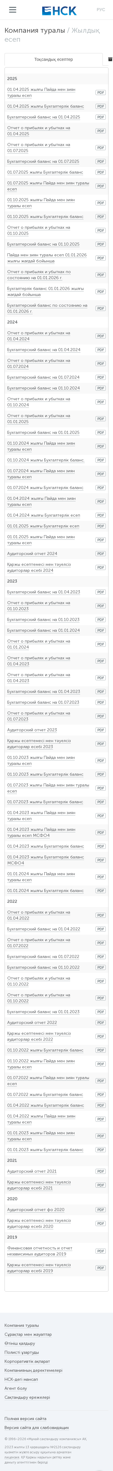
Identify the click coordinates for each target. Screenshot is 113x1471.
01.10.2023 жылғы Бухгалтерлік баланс (45, 774)
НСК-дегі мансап (21, 1379)
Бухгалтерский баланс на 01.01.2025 (43, 432)
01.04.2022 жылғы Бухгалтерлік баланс (45, 1105)
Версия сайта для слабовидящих (37, 1427)
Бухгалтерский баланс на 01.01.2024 (43, 630)
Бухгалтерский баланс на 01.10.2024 (43, 388)
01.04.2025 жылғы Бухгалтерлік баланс (45, 106)
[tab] (108, 59)
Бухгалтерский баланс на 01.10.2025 (43, 244)
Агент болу (16, 1388)
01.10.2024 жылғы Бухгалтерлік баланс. (46, 460)
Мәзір (13, 10)
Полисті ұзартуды (22, 1352)
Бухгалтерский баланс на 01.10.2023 (43, 619)
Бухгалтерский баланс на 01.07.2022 (43, 956)
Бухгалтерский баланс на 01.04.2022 (43, 929)
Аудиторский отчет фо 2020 (35, 1209)
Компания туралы (35, 30)
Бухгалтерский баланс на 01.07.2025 (43, 161)
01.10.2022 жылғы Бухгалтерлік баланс (45, 1050)
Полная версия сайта (25, 1418)
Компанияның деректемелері (33, 1370)
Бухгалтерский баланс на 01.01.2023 (43, 1011)
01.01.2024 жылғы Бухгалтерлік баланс (45, 890)
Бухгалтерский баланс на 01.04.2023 (43, 592)
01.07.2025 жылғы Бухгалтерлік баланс (45, 172)
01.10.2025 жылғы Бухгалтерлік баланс (45, 216)
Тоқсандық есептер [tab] (53, 59)
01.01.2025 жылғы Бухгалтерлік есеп (43, 526)
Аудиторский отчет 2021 (32, 1171)
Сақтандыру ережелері (27, 1397)
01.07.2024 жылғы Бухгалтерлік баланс (45, 487)
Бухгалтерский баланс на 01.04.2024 (43, 349)
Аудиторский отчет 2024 (32, 553)
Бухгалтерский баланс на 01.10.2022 (43, 967)
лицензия (12, 1457)
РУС (101, 9)
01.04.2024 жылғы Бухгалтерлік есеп (43, 515)
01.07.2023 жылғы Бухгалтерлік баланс (45, 801)
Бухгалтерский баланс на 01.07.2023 (43, 702)
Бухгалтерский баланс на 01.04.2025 (43, 117)
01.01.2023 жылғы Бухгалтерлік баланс (45, 1149)
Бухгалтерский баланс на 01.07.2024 (43, 377)
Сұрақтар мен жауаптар (28, 1334)
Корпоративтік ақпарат (27, 1361)
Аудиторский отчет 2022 (32, 1022)
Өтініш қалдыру (20, 1343)
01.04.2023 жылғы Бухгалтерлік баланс (45, 846)
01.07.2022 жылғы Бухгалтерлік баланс (45, 1094)
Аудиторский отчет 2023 (32, 730)
